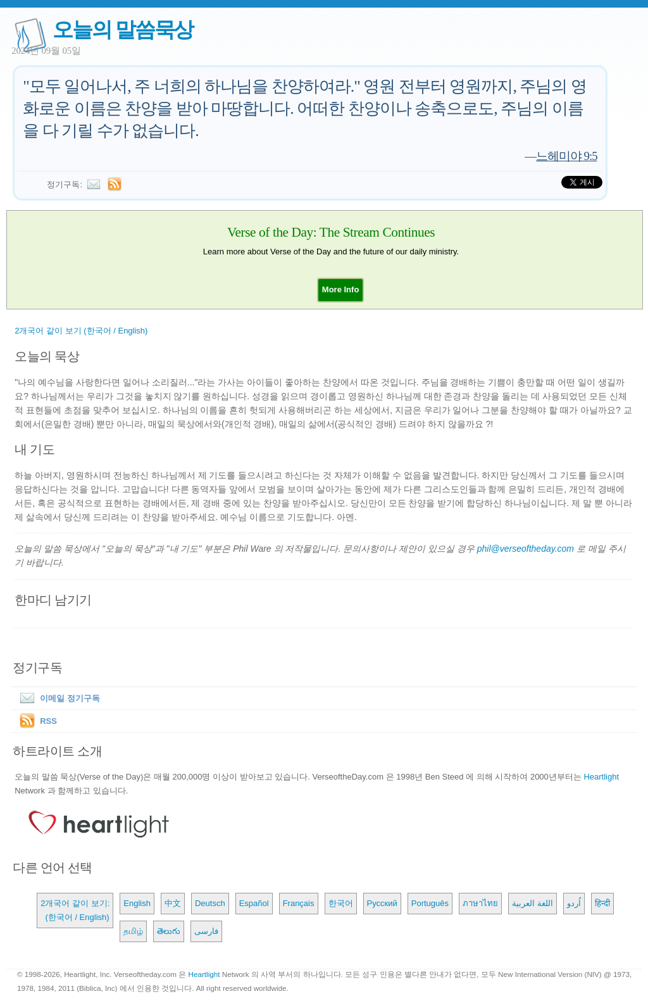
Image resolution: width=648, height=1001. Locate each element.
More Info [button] (340, 289)
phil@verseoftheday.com (525, 549)
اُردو (574, 903)
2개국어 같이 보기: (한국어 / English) (74, 910)
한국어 (340, 903)
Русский (382, 903)
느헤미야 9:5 (566, 156)
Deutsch (210, 903)
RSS (48, 721)
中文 (173, 903)
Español (254, 903)
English (137, 903)
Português (430, 903)
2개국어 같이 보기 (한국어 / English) (81, 330)
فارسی (206, 931)
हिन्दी (602, 903)
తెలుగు (168, 931)
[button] (340, 289)
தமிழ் (133, 931)
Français (299, 903)
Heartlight (601, 776)
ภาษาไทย (480, 903)
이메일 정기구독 (57, 698)
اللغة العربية (532, 903)
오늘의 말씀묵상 (123, 29)
